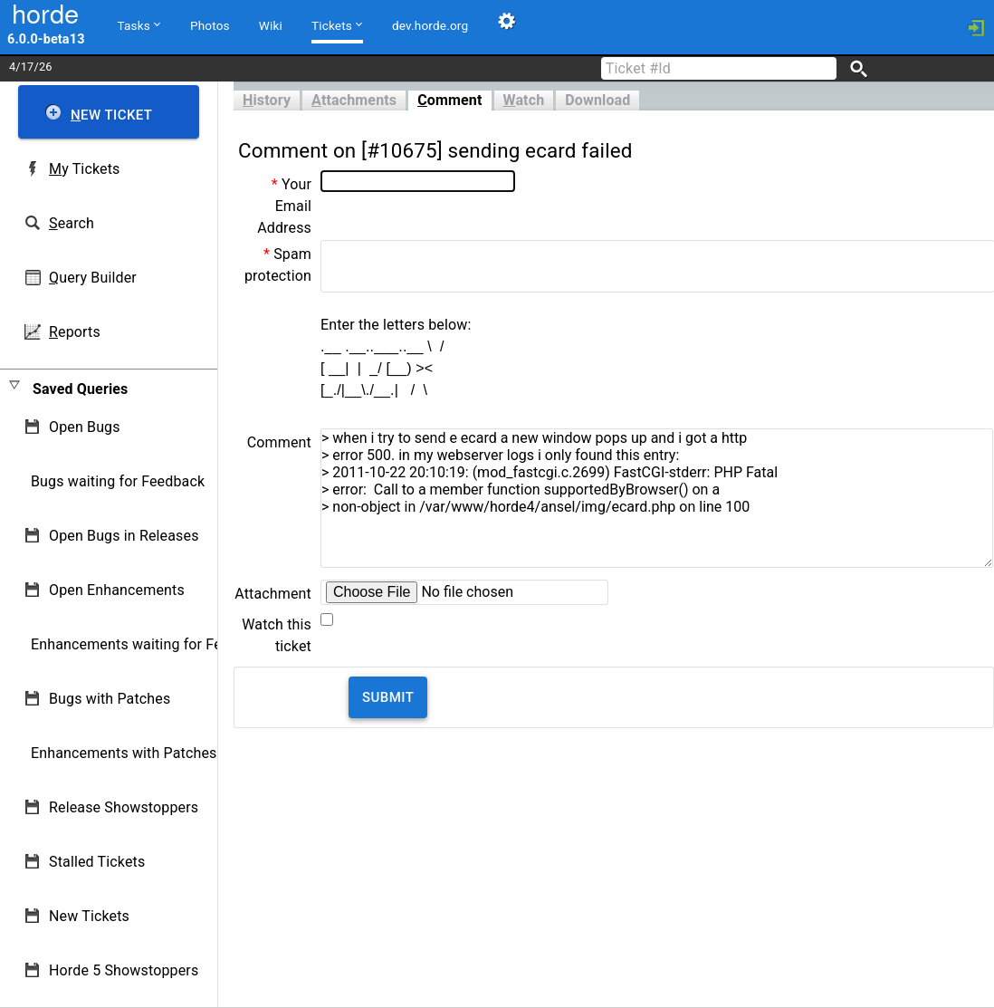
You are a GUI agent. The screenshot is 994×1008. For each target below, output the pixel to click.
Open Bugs (84, 427)
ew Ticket (111, 115)
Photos (210, 25)
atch (524, 100)
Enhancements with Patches (124, 753)
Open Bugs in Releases (124, 535)
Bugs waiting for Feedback (118, 481)
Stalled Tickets (97, 861)
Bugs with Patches (109, 698)
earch (71, 223)
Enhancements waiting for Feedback (150, 644)
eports (74, 332)
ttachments (354, 100)
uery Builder (93, 277)
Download (597, 100)
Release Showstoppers (123, 807)
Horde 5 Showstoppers (123, 970)
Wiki (270, 25)
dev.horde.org (430, 25)
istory (267, 100)
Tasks (139, 24)
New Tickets (89, 916)
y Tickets (84, 169)
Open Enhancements (117, 590)
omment (449, 100)
